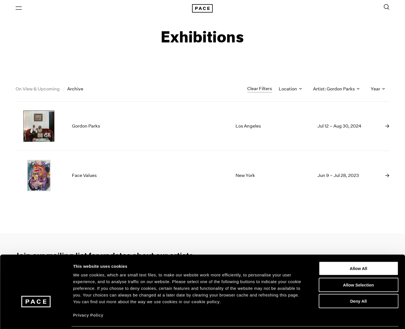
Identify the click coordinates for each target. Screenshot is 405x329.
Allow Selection (358, 265)
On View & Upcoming (38, 90)
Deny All (358, 281)
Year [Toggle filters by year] (378, 90)
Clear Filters (259, 90)
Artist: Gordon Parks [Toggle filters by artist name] (336, 90)
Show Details (293, 318)
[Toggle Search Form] (386, 7)
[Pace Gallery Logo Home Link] (202, 9)
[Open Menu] (19, 8)
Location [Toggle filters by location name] (290, 90)
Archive (75, 90)
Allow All (358, 248)
